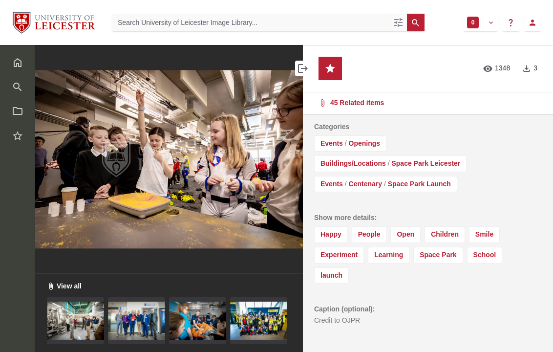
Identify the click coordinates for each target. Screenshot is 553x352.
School (484, 255)
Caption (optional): (344, 309)
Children (445, 234)
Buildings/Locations (353, 163)
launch (331, 275)
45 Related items (427, 103)
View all (64, 286)
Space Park (438, 255)
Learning (388, 255)
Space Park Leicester (425, 163)
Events (331, 143)
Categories (331, 127)
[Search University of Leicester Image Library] (250, 22)
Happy (330, 234)
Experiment (339, 255)
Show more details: (345, 217)
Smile (484, 234)
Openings (365, 143)
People (369, 234)
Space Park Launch (419, 184)
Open (405, 234)
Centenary (365, 184)
